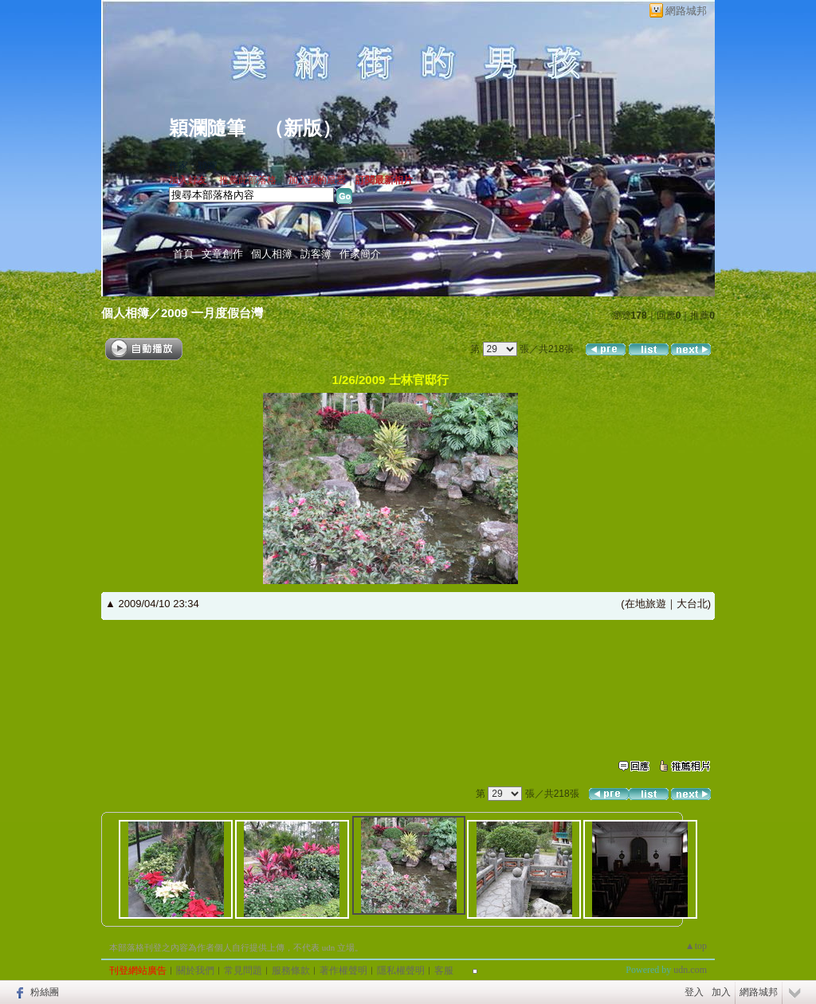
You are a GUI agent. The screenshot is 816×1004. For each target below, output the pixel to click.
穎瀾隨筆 (207, 128)
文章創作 (222, 254)
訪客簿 (316, 254)
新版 (303, 128)
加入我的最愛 (317, 180)
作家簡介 (360, 254)
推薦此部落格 (248, 180)
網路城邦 (686, 11)
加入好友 (188, 180)
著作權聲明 (343, 970)
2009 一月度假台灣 (212, 313)
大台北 (692, 604)
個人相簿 (271, 254)
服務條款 (291, 970)
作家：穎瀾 (193, 165)
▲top (696, 945)
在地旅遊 (645, 604)
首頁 (183, 254)
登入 (694, 992)
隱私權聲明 (401, 970)
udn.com (690, 969)
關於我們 (195, 970)
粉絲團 (44, 992)
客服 (443, 970)
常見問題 (243, 970)
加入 (721, 992)
